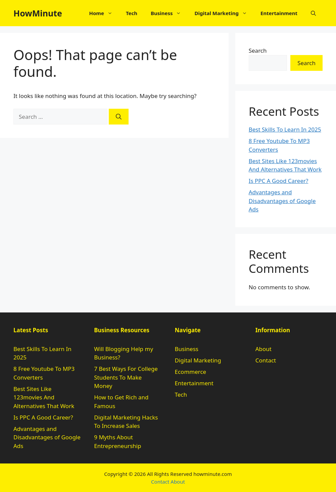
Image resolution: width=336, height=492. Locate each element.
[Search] (119, 117)
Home (104, 13)
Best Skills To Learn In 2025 (285, 129)
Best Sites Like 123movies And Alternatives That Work (43, 397)
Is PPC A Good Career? (278, 181)
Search (258, 50)
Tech (131, 13)
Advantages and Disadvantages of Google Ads (282, 200)
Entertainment (278, 13)
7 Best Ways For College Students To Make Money (126, 377)
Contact (265, 360)
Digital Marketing (224, 13)
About (263, 349)
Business (169, 13)
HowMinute (37, 13)
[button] (313, 13)
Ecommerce (190, 372)
